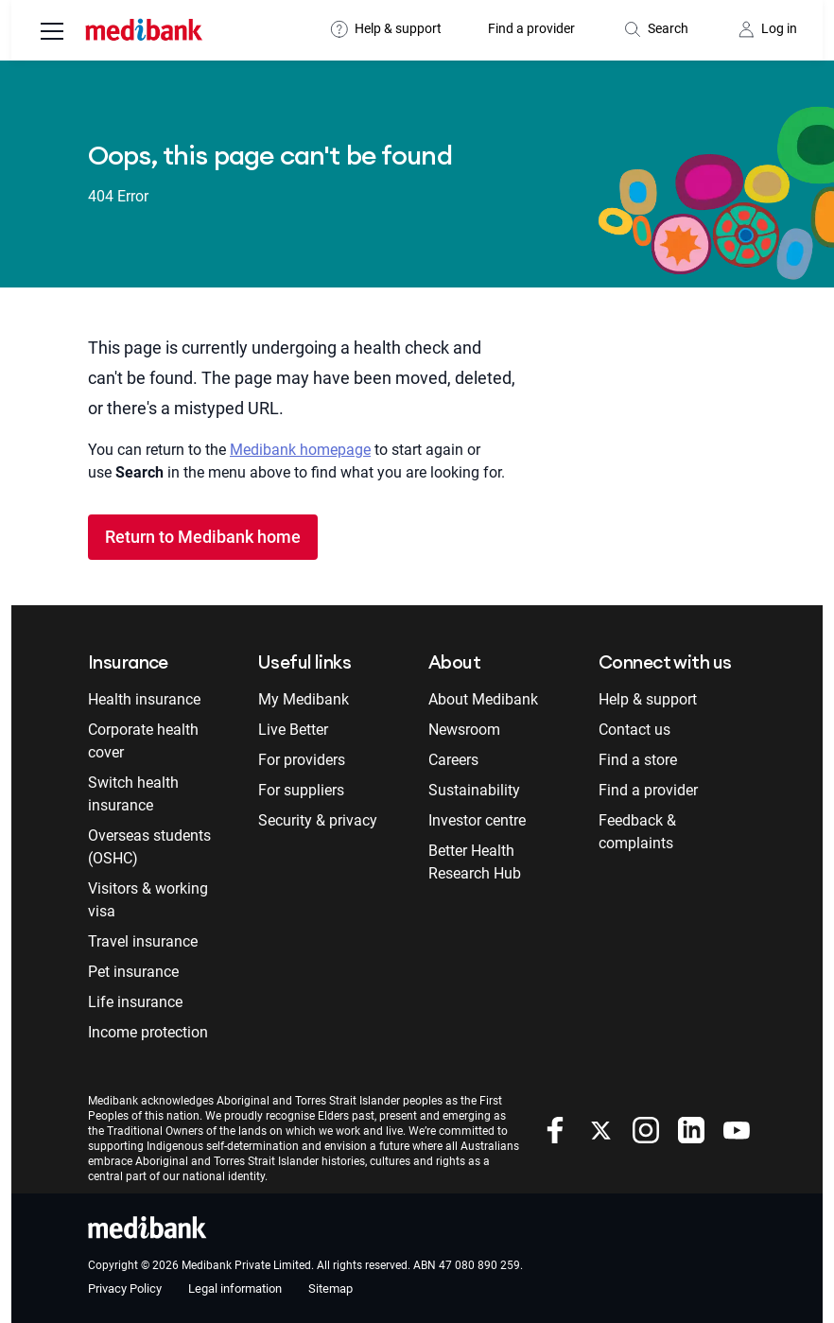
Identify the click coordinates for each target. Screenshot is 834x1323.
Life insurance (135, 1002)
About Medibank (483, 699)
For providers (301, 760)
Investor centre (477, 820)
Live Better (293, 730)
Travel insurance (143, 941)
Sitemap (330, 1288)
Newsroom (464, 730)
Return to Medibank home (203, 537)
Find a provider (531, 28)
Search (668, 28)
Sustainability (474, 790)
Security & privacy (317, 820)
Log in (779, 28)
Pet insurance (133, 972)
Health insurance (144, 699)
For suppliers (301, 790)
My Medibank (303, 699)
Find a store (638, 760)
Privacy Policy (125, 1288)
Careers (453, 760)
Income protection (148, 1032)
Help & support (398, 28)
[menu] (52, 33)
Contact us (634, 730)
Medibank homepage (300, 450)
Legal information (235, 1288)
